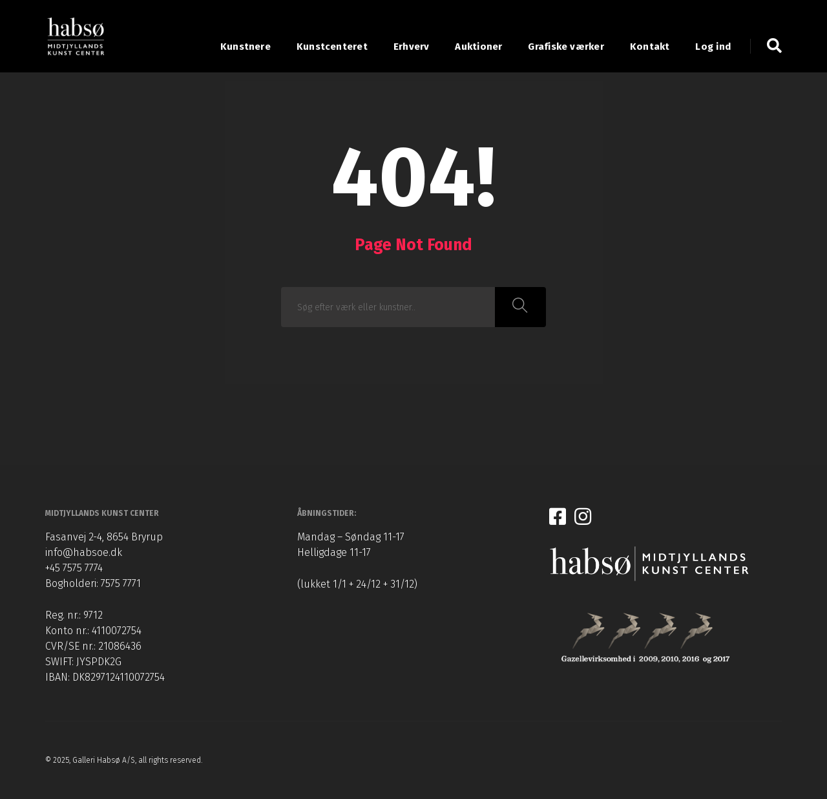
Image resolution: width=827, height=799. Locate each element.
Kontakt (650, 46)
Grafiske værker (565, 46)
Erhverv (411, 46)
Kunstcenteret (332, 46)
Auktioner (478, 46)
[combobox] (388, 307)
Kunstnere (245, 46)
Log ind (713, 46)
